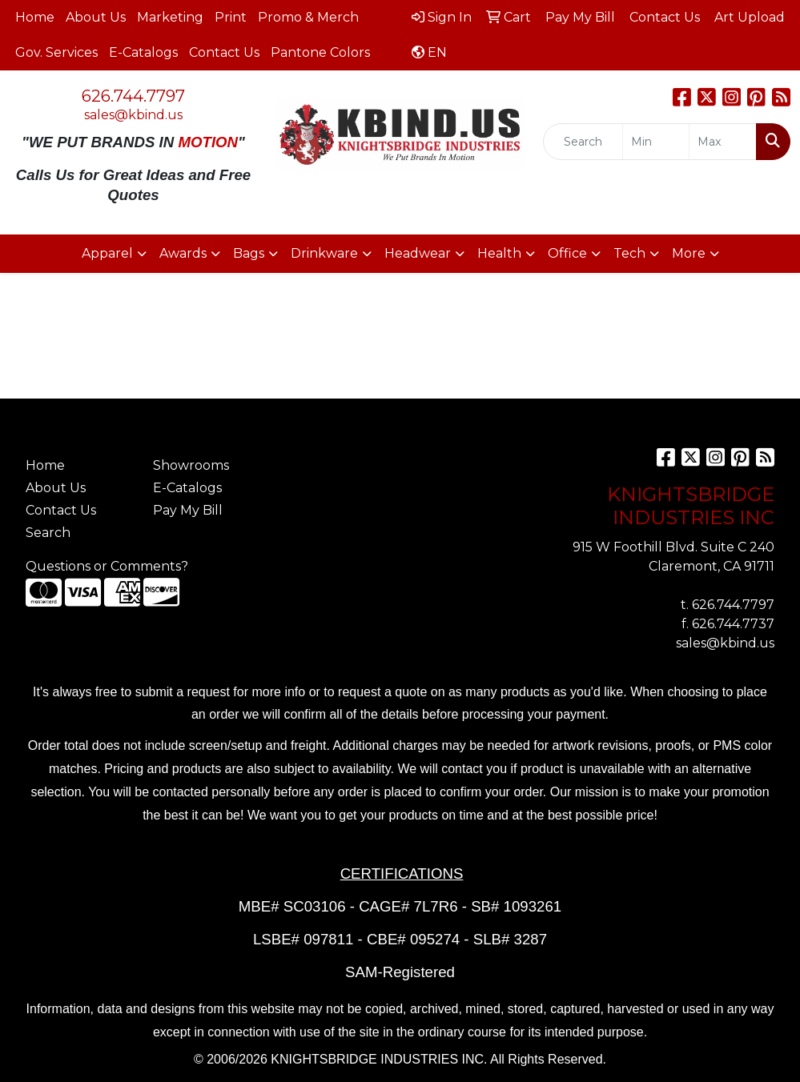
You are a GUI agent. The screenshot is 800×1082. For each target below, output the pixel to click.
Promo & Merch (308, 17)
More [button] (689, 253)
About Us (96, 17)
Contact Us (224, 52)
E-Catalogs (143, 52)
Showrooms (191, 465)
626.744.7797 (133, 96)
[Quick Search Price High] (723, 141)
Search (48, 532)
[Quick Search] (583, 141)
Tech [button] (629, 253)
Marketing (170, 17)
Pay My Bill (188, 510)
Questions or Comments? (107, 566)
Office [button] (567, 253)
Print (231, 17)
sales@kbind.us (133, 114)
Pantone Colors (320, 52)
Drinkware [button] (324, 253)
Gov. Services (56, 52)
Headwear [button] (417, 253)
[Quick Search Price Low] (656, 141)
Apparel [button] (107, 253)
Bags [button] (248, 253)
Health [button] (499, 253)
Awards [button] (183, 253)
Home (34, 17)
